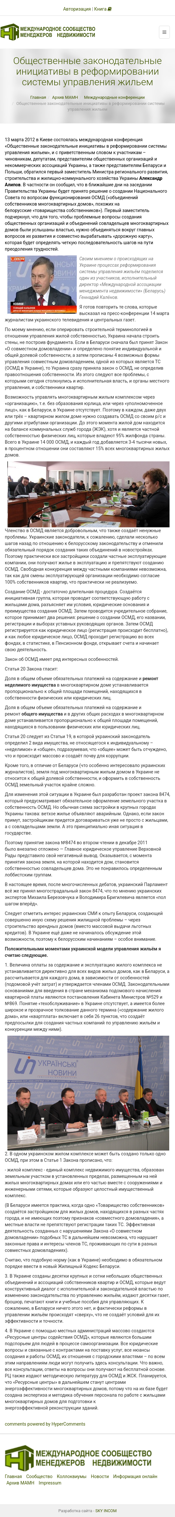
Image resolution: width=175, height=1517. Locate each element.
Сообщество (39, 1476)
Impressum (50, 1482)
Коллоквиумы (71, 1476)
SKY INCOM (106, 1510)
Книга (103, 9)
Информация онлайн (135, 1476)
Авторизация (77, 9)
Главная (38, 97)
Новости (100, 1476)
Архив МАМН (65, 97)
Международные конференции (114, 97)
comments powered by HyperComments (45, 1424)
